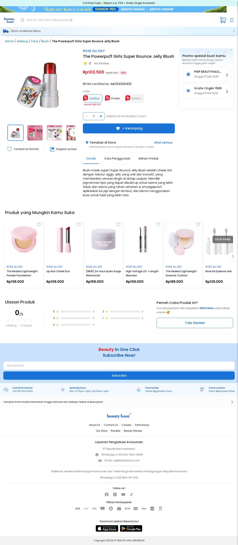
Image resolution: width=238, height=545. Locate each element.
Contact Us (111, 425)
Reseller (115, 431)
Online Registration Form (158, 391)
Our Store (101, 431)
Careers (127, 425)
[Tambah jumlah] (101, 116)
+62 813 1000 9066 (22, 391)
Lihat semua (163, 142)
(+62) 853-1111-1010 (126, 477)
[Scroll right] (74, 133)
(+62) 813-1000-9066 (129, 454)
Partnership (142, 425)
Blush (45, 41)
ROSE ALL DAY (94, 50)
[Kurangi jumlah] (87, 116)
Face (34, 41)
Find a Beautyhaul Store (222, 391)
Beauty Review (133, 431)
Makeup (22, 41)
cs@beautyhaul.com (126, 460)
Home (9, 41)
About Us (94, 425)
